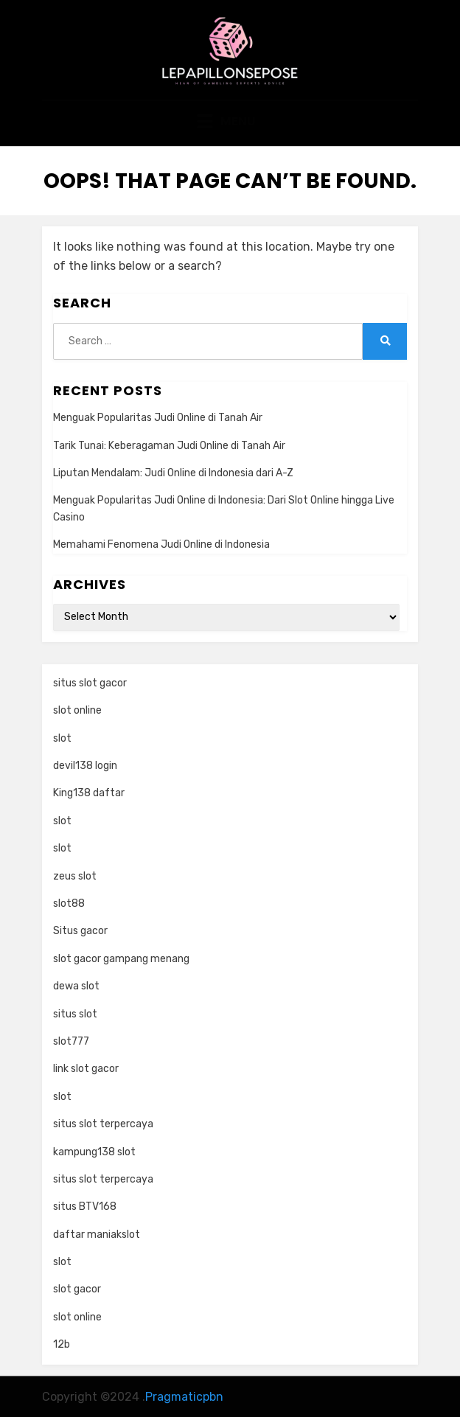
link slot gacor (86, 1068)
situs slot (75, 1014)
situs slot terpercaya (103, 1124)
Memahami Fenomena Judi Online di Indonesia (161, 544)
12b (61, 1344)
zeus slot (75, 876)
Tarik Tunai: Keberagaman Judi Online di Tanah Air (169, 445)
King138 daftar (89, 793)
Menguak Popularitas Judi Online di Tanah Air (157, 417)
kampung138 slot (94, 1152)
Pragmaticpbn (184, 1397)
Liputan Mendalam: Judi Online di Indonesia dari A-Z (173, 473)
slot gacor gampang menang (121, 959)
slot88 (69, 903)
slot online (77, 710)
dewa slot (76, 986)
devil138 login (85, 765)
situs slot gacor (90, 683)
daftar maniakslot (96, 1234)
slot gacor (77, 1289)
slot (62, 738)
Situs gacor (80, 931)
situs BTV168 (84, 1206)
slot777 (71, 1041)
